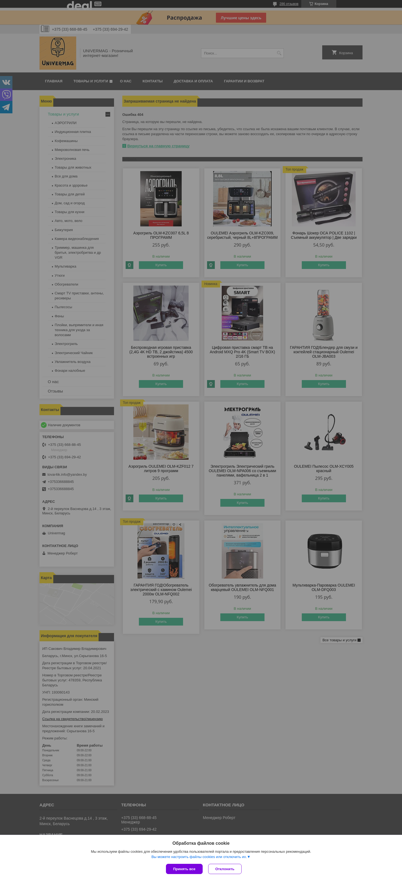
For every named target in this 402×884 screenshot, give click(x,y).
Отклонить (224, 869)
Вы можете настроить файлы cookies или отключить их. (199, 857)
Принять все (184, 869)
